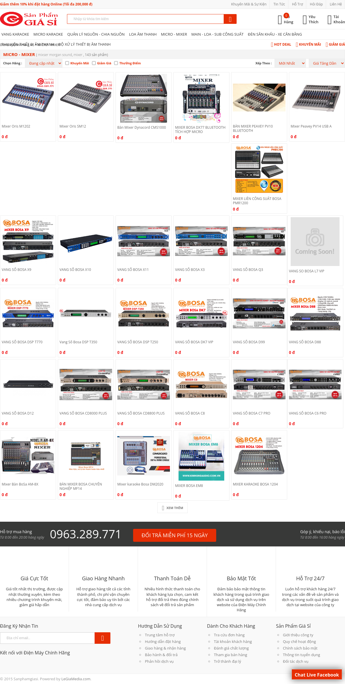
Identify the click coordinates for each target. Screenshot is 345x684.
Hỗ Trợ (297, 4)
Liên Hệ (336, 4)
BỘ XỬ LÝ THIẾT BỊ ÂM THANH (84, 44)
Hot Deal (281, 44)
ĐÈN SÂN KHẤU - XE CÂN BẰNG (275, 34)
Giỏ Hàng (288, 19)
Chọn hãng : (12, 63)
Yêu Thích (314, 19)
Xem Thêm (172, 507)
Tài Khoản (339, 19)
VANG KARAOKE (15, 34)
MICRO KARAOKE (48, 34)
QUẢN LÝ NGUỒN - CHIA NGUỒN (96, 34)
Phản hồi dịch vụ (159, 661)
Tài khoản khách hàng (233, 641)
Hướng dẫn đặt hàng (163, 641)
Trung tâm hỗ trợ (160, 634)
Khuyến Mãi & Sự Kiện (249, 4)
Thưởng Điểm (130, 63)
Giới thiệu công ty (298, 634)
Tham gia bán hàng (230, 654)
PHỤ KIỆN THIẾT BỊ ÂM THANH (27, 44)
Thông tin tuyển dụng (301, 654)
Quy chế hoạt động (299, 641)
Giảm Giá (335, 44)
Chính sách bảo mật (300, 648)
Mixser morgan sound (55, 54)
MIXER (78, 54)
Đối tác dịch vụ (295, 661)
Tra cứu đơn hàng (229, 634)
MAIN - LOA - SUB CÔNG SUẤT (217, 34)
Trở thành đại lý (227, 661)
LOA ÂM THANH (143, 34)
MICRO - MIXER (174, 34)
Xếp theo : (263, 63)
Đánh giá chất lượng (231, 648)
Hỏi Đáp (316, 4)
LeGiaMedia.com (75, 678)
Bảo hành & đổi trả (161, 654)
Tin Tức (279, 4)
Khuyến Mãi (308, 44)
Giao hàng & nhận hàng (165, 648)
